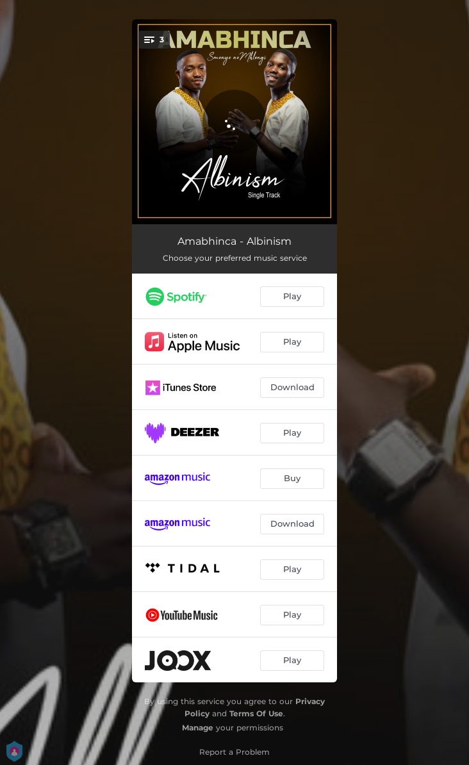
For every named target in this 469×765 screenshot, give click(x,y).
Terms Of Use (256, 713)
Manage (197, 727)
